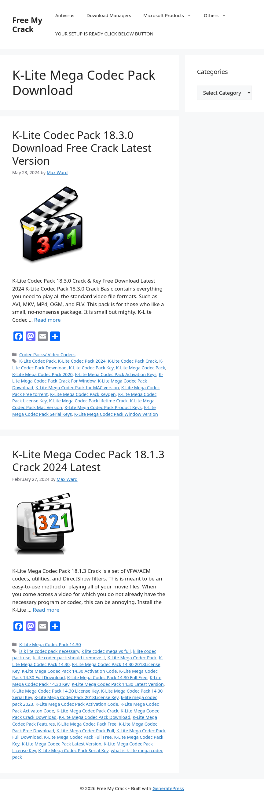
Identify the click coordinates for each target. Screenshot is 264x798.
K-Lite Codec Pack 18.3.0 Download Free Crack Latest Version (82, 148)
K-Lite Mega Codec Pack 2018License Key (77, 697)
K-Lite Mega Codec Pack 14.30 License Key (55, 691)
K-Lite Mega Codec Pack (140, 368)
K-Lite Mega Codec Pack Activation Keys (115, 374)
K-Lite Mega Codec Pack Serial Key (73, 750)
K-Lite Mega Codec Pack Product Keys (103, 407)
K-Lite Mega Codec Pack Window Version (116, 414)
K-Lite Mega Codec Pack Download (94, 717)
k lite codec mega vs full (106, 651)
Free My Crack (27, 24)
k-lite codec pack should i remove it (69, 658)
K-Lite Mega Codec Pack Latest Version (61, 744)
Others (218, 15)
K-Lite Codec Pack (37, 361)
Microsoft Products (170, 15)
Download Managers (108, 15)
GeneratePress (168, 788)
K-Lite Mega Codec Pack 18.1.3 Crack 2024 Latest (88, 460)
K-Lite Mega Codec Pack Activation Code (76, 704)
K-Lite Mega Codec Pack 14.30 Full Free (107, 677)
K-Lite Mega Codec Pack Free (86, 724)
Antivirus (64, 15)
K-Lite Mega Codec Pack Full (85, 731)
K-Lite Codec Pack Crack (132, 361)
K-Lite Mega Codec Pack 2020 (42, 374)
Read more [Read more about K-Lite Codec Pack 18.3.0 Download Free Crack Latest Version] (47, 319)
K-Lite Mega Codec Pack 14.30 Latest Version (118, 684)
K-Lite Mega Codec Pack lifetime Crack (88, 401)
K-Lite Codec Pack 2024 (82, 361)
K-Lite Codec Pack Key (91, 368)
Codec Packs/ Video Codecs (47, 354)
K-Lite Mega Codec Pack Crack (87, 711)
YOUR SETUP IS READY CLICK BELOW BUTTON (104, 34)
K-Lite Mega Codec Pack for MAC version (77, 387)
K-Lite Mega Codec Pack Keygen (83, 394)
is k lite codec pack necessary (49, 651)
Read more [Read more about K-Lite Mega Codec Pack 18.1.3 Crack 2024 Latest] (46, 609)
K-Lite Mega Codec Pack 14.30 (50, 644)
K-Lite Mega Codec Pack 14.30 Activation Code (69, 671)
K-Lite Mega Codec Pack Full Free (78, 737)
